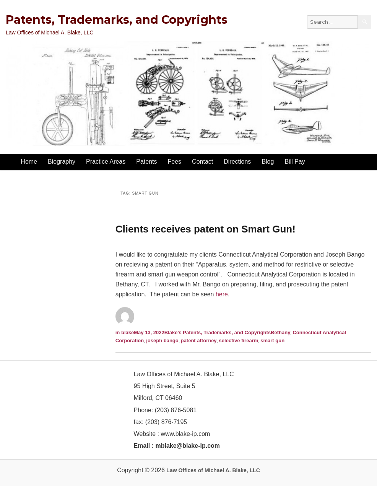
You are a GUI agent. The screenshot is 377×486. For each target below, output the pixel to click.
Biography (61, 161)
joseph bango (162, 340)
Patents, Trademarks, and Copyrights (116, 20)
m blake (124, 332)
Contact (202, 161)
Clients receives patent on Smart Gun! (205, 229)
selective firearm (238, 340)
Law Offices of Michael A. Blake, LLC (213, 470)
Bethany (280, 332)
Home (29, 161)
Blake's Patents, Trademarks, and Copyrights (217, 332)
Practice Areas (105, 161)
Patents (146, 161)
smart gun (272, 340)
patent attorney (199, 340)
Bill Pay (294, 161)
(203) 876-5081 (175, 410)
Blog (268, 161)
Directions (237, 161)
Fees (175, 161)
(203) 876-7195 (166, 422)
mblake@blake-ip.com (188, 445)
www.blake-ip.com (185, 434)
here (222, 294)
